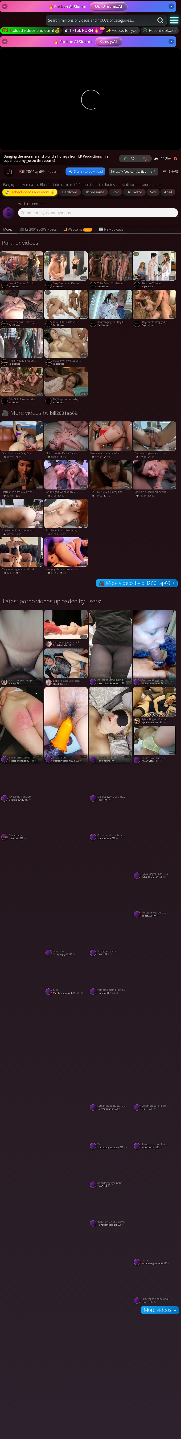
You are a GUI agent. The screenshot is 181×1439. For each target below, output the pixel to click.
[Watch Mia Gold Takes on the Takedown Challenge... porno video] (22, 386)
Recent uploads (160, 30)
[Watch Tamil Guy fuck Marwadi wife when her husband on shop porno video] (155, 1034)
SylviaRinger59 (154, 722)
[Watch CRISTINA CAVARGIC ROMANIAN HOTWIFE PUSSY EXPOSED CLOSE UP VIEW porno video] (22, 880)
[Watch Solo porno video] (22, 1266)
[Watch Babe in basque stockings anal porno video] (66, 667)
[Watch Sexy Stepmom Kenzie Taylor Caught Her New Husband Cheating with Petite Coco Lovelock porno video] (66, 270)
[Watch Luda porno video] (155, 1247)
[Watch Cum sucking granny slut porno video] (155, 648)
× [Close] (171, 6)
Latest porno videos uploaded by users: (52, 601)
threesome (94, 192)
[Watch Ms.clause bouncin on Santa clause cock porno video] (22, 1034)
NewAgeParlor (108, 1109)
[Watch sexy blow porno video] (66, 938)
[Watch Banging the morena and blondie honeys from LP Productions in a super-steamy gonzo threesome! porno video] (66, 556)
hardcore (69, 192)
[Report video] (176, 158)
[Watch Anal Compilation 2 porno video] (111, 1034)
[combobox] (100, 20)
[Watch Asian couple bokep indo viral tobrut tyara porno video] (22, 648)
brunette (134, 192)
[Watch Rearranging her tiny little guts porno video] (111, 309)
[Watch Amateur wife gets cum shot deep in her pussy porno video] (155, 899)
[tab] (8, 229)
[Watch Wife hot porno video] (22, 1189)
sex (153, 192)
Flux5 (104, 1186)
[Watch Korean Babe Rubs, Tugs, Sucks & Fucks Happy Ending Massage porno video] (111, 1092)
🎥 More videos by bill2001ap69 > (137, 583)
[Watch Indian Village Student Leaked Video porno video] (22, 347)
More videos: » (160, 1310)
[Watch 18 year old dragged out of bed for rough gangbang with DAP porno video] (155, 309)
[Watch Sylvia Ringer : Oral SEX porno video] (155, 861)
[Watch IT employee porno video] (66, 1111)
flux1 (60, 684)
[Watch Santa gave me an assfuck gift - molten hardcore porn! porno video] (111, 440)
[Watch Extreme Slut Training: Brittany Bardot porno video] (22, 309)
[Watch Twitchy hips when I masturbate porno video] (66, 802)
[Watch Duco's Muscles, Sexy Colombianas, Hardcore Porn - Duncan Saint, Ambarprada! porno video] (22, 440)
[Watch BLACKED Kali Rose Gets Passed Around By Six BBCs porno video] (66, 309)
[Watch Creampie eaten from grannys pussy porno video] (155, 1092)
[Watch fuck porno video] (66, 977)
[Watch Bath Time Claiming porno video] (155, 802)
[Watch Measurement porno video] (111, 880)
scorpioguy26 (20, 800)
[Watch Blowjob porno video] (66, 1266)
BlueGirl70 (152, 761)
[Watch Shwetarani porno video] (66, 725)
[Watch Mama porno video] (22, 957)
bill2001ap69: (64, 413)
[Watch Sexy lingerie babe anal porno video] (155, 1286)
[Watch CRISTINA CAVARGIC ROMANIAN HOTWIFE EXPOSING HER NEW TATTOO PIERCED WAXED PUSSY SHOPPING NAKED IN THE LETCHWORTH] (111, 648)
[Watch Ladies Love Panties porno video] (155, 745)
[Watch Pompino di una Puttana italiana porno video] (111, 977)
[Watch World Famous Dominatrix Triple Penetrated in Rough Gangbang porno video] (22, 270)
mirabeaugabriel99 (68, 993)
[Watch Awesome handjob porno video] (22, 783)
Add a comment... (33, 204)
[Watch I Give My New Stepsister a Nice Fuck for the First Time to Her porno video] (66, 347)
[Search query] (97, 20)
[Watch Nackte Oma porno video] (155, 1189)
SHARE (170, 171)
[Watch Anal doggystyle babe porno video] (111, 1170)
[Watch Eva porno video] (111, 1131)
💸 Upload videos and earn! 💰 (30, 192)
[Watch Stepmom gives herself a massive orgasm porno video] (66, 629)
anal (168, 192)
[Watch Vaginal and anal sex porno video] (155, 957)
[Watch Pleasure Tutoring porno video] (155, 270)
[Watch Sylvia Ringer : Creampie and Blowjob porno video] (155, 706)
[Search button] (161, 20)
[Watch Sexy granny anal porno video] (111, 938)
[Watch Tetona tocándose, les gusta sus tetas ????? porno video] (111, 1266)
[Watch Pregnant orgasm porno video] (111, 725)
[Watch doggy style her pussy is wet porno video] (111, 1208)
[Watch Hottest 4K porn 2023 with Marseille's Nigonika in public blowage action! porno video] (22, 479)
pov (115, 192)
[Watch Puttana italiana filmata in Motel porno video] (111, 822)
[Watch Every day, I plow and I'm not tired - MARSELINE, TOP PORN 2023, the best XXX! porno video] (155, 440)
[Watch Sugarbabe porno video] (22, 822)
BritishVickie (63, 645)
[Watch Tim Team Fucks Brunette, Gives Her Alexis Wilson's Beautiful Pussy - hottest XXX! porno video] (66, 518)
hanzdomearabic (110, 1224)
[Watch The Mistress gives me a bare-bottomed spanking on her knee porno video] (22, 725)
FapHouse (14, 286)
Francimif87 (107, 838)
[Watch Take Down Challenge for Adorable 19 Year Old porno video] (111, 270)
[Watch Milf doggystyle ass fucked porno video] (111, 783)
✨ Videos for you (122, 30)
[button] (174, 20)
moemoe (18, 838)
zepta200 (151, 915)
